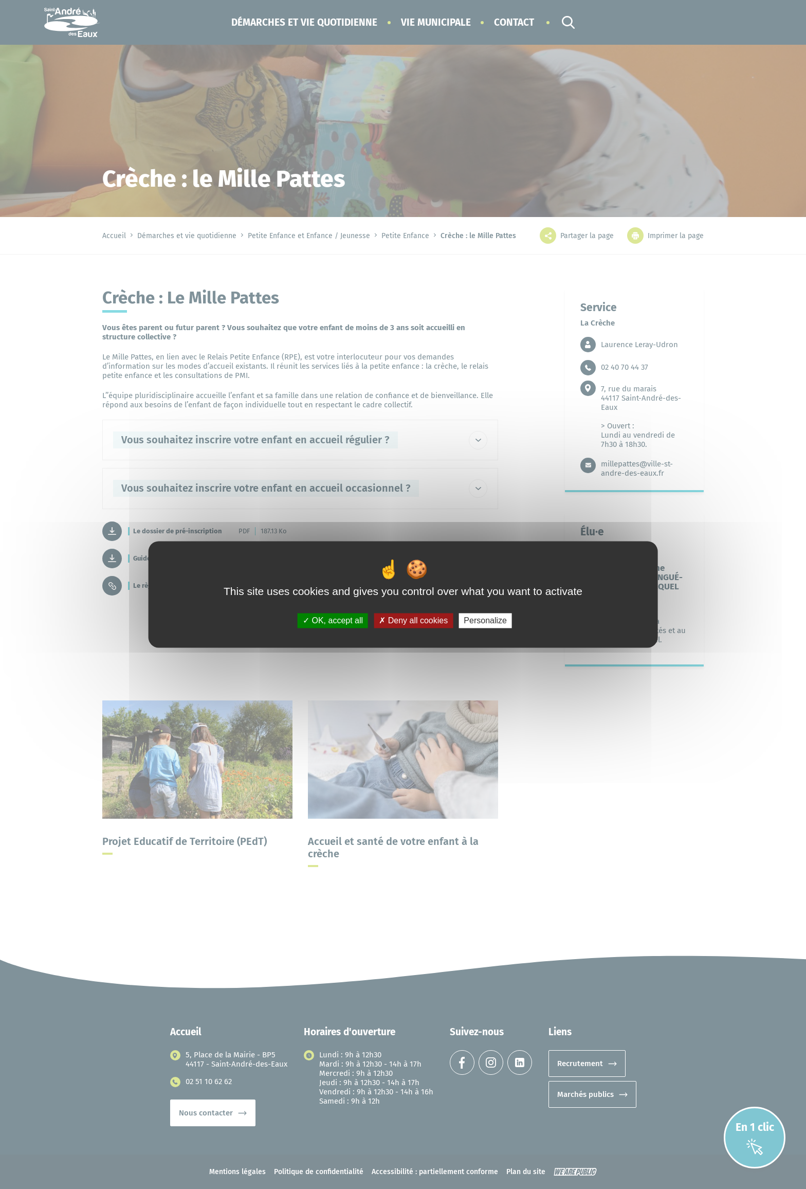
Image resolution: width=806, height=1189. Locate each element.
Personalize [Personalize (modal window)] (485, 620)
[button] (304, 22)
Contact (514, 22)
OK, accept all (333, 620)
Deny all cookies (413, 620)
